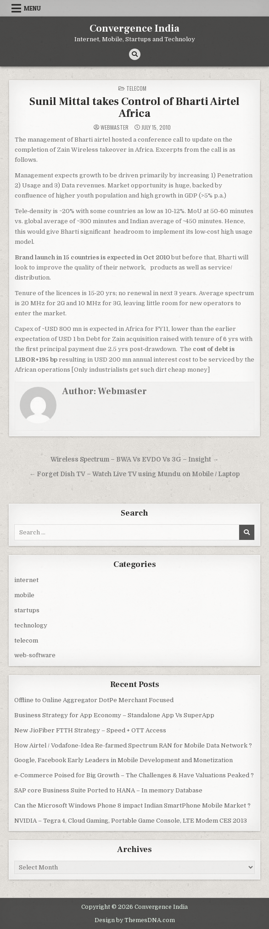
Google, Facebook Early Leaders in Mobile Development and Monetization (123, 760)
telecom (136, 88)
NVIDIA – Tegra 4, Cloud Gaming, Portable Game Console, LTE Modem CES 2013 (130, 820)
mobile (24, 595)
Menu (32, 8)
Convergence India (134, 28)
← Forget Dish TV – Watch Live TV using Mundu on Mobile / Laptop (134, 474)
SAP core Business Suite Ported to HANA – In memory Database (108, 790)
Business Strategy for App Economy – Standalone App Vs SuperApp (114, 715)
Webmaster (115, 127)
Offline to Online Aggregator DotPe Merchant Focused (94, 700)
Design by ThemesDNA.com (135, 920)
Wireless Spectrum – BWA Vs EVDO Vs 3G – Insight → (134, 459)
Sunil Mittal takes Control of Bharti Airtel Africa (134, 107)
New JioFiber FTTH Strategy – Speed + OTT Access (90, 730)
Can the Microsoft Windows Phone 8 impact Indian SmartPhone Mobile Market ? (132, 805)
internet (26, 580)
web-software (35, 655)
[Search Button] (134, 54)
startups (26, 610)
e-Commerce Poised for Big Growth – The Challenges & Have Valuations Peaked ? (134, 775)
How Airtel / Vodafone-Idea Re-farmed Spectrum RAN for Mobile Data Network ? (133, 745)
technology (30, 625)
